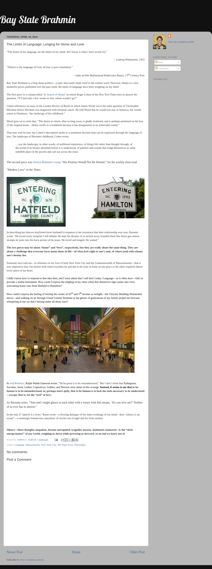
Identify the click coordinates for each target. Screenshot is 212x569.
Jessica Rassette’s (43, 162)
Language (19, 444)
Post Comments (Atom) (32, 559)
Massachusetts (33, 444)
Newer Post (14, 552)
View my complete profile (181, 41)
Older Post (137, 552)
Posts (159, 62)
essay (58, 162)
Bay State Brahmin (38, 19)
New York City (48, 444)
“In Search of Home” (54, 94)
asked (99, 105)
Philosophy (80, 444)
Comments (162, 68)
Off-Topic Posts (65, 444)
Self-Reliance (17, 383)
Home (76, 552)
